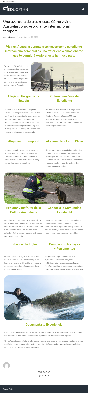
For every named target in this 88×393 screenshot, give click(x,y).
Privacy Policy (8, 389)
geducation (11, 37)
